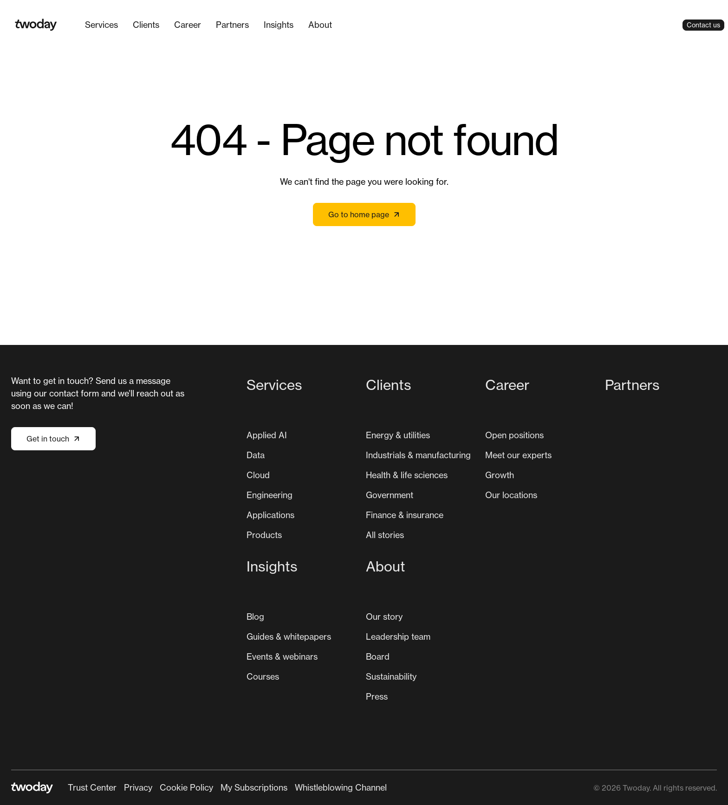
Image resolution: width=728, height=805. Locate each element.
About (320, 24)
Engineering (269, 495)
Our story (384, 616)
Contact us (703, 25)
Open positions (514, 435)
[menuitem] (101, 25)
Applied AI (267, 435)
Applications (270, 515)
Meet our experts (518, 455)
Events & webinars (282, 656)
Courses (263, 676)
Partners (232, 24)
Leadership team (398, 636)
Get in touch (53, 438)
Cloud (258, 475)
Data (256, 455)
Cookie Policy (186, 787)
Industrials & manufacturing (418, 455)
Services (101, 24)
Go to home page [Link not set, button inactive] (364, 214)
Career (187, 24)
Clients (146, 24)
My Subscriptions (254, 787)
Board (378, 656)
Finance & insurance (404, 515)
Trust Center (92, 787)
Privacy (138, 787)
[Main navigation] (208, 25)
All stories (385, 535)
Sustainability (391, 676)
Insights (278, 24)
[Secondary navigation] (227, 787)
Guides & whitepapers (289, 636)
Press (377, 696)
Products (264, 535)
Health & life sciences (407, 475)
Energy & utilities (398, 435)
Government (389, 495)
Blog (255, 616)
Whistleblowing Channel (341, 787)
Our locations (511, 495)
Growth (499, 475)
